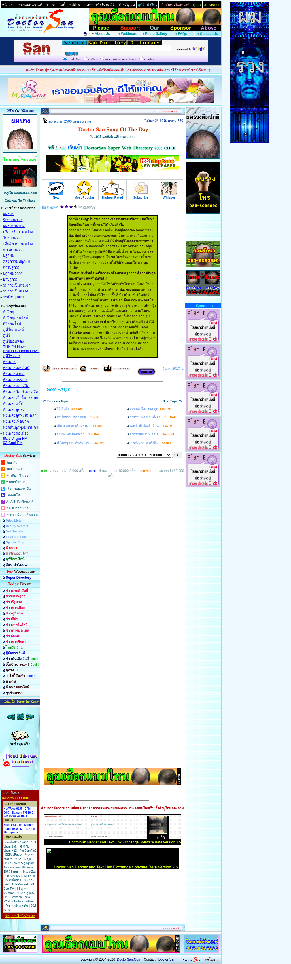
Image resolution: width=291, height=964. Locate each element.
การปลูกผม (12, 267)
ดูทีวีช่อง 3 (11, 356)
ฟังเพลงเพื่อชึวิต (16, 421)
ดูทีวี (6, 335)
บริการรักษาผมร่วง (18, 232)
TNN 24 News (14, 346)
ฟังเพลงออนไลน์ (16, 368)
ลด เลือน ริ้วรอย (17, 475)
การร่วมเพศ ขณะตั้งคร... (152, 417)
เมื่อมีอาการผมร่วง (18, 243)
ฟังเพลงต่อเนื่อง (16, 433)
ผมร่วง (8, 214)
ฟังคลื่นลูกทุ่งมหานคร (20, 427)
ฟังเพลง (9, 362)
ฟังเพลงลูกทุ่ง (14, 409)
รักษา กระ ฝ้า (15, 469)
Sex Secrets (14, 531)
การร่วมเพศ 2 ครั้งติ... (150, 443)
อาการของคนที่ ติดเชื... (151, 434)
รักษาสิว (11, 462)
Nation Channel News (21, 351)
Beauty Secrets (17, 526)
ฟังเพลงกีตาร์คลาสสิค (20, 392)
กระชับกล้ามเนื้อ (17, 508)
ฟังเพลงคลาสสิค (16, 386)
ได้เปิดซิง (69, 409)
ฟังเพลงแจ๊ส (13, 403)
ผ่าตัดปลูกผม (13, 297)
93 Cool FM (12, 443)
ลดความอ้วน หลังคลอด (22, 514)
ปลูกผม (8, 255)
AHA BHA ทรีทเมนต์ (19, 501)
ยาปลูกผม (11, 279)
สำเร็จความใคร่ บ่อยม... (79, 417)
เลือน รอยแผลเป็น (18, 488)
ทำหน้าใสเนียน (16, 482)
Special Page (15, 542)
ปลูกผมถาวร (13, 273)
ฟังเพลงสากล (13, 374)
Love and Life (16, 536)
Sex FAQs (59, 389)
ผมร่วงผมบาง (14, 226)
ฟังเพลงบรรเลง (15, 380)
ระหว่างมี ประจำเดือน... (151, 426)
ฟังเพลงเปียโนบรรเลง (20, 397)
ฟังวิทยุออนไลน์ (15, 317)
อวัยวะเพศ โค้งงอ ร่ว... (78, 434)
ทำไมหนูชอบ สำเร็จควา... (80, 443)
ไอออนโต (13, 495)
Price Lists (14, 520)
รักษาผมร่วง (12, 220)
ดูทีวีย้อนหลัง (13, 341)
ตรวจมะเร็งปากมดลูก (150, 409)
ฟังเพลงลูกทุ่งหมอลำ (19, 415)
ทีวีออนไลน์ (12, 323)
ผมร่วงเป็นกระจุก (17, 285)
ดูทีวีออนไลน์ (13, 329)
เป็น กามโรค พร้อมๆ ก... (80, 426)
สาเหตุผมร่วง (13, 249)
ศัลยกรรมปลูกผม (16, 261)
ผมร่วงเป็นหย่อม (16, 291)
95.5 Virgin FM (15, 438)
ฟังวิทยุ (8, 312)
